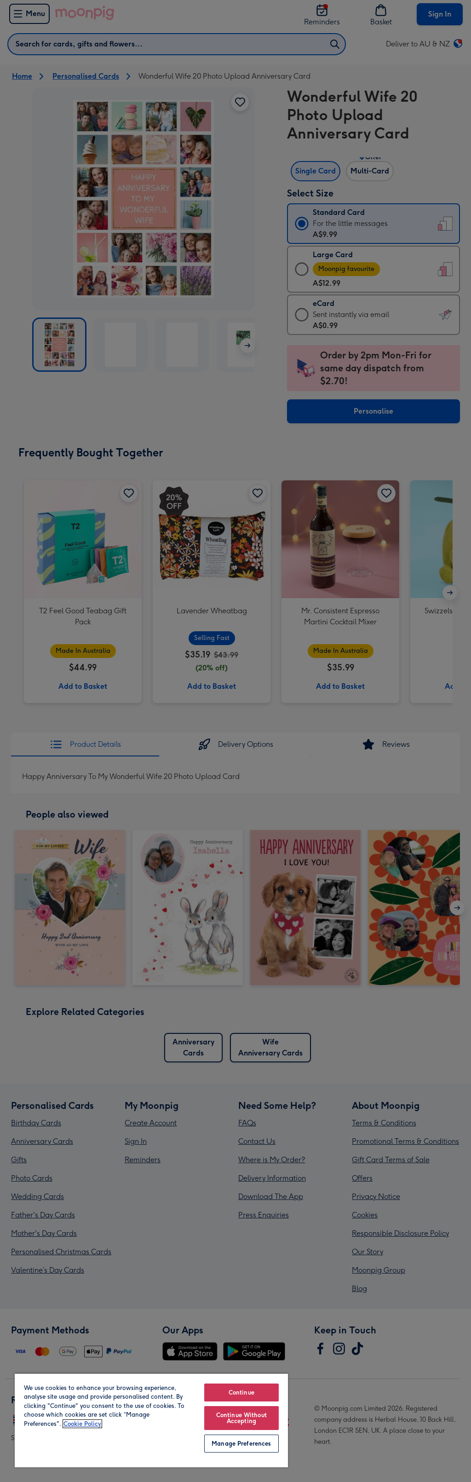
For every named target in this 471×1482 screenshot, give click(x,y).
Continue (241, 1392)
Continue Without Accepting (241, 1418)
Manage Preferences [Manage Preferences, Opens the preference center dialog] (241, 1443)
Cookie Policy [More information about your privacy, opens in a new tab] (82, 1423)
